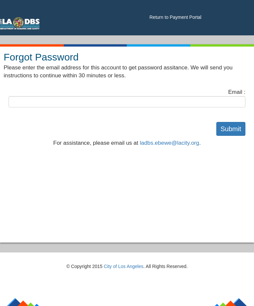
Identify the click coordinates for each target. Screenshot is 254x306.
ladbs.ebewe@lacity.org (169, 143)
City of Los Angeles (124, 266)
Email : (236, 92)
